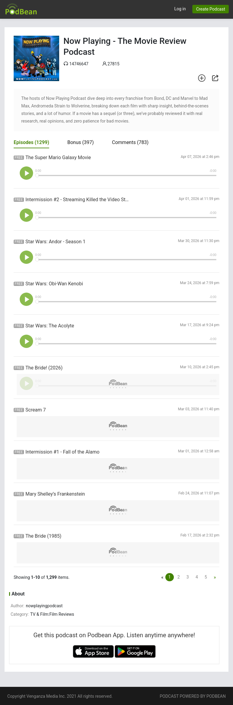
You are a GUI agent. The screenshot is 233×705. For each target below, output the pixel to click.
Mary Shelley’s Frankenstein (55, 494)
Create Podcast (210, 9)
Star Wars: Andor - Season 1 (55, 241)
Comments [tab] (130, 142)
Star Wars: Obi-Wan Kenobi (54, 284)
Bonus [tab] (80, 142)
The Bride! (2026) (44, 368)
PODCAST (169, 696)
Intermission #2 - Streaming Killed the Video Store (77, 199)
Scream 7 (35, 410)
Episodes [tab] (31, 142)
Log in (180, 8)
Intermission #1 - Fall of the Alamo (62, 452)
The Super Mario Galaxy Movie (58, 157)
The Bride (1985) (43, 536)
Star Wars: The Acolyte (49, 326)
